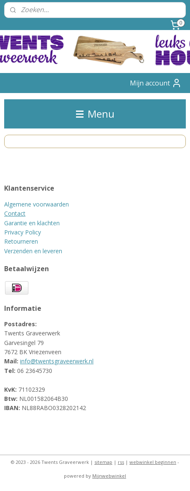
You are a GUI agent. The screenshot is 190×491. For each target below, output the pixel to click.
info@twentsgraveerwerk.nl (57, 361)
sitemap (103, 462)
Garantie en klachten (32, 223)
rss (121, 462)
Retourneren (21, 241)
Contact (14, 213)
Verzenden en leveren (33, 251)
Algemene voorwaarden (36, 204)
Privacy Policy (22, 232)
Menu (95, 114)
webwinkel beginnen (152, 462)
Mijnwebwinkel (109, 476)
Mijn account (156, 83)
